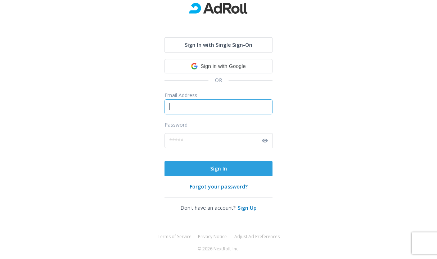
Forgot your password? (219, 186)
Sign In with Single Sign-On (218, 44)
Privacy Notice (212, 236)
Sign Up (247, 207)
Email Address (181, 95)
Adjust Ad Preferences (257, 236)
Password (176, 124)
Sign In (218, 168)
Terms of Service (175, 236)
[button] (218, 66)
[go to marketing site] (218, 8)
